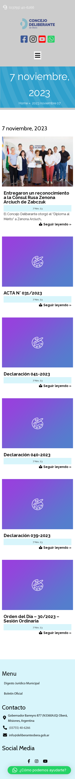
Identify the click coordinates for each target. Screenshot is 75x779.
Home (23, 103)
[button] (39, 770)
